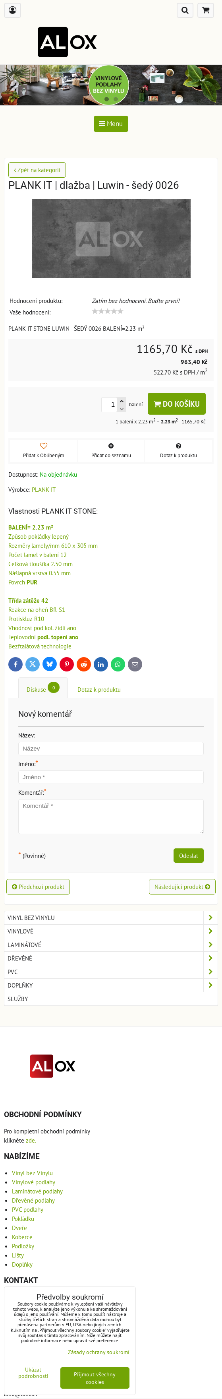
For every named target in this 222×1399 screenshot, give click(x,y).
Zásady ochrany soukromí (98, 1352)
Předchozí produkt (38, 887)
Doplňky (113, 985)
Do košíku (177, 404)
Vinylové (113, 931)
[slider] (108, 311)
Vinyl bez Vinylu (113, 917)
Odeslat (188, 856)
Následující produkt (182, 887)
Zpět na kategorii (37, 170)
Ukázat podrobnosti (33, 1372)
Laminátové (113, 944)
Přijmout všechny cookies (95, 1377)
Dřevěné (113, 958)
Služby (18, 999)
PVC (113, 971)
